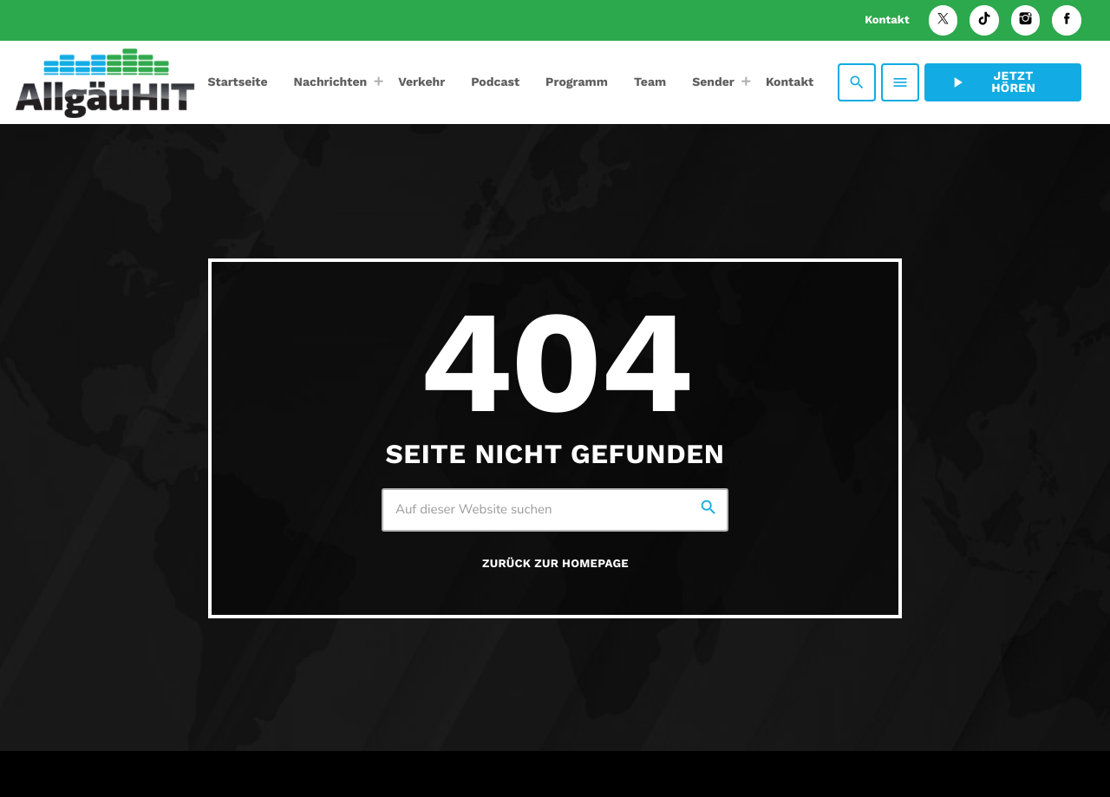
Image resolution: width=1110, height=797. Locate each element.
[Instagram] (1026, 20)
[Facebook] (1066, 20)
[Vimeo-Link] (105, 82)
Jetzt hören (992, 82)
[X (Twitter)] (943, 20)
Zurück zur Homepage (555, 564)
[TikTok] (984, 20)
